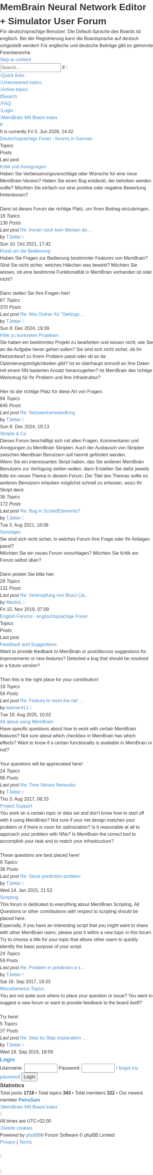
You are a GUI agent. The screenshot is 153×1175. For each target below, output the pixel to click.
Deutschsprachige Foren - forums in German (46, 138)
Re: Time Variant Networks (47, 784)
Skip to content (15, 59)
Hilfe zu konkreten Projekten (29, 335)
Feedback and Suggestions (28, 644)
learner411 (17, 707)
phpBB (33, 1135)
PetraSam (29, 1099)
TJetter (13, 236)
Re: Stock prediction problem (50, 876)
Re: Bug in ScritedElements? (50, 510)
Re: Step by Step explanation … (53, 1037)
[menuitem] (21, 82)
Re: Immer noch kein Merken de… (56, 229)
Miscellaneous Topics (22, 988)
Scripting (9, 897)
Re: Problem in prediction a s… (52, 967)
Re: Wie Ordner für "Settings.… (52, 314)
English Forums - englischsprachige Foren (44, 616)
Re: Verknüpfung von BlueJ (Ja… (55, 595)
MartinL (14, 602)
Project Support (16, 806)
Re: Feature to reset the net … (51, 700)
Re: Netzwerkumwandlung (47, 412)
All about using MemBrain (26, 721)
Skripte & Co (13, 433)
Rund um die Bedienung (25, 251)
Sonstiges (10, 532)
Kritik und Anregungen (23, 166)
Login (7, 1059)
